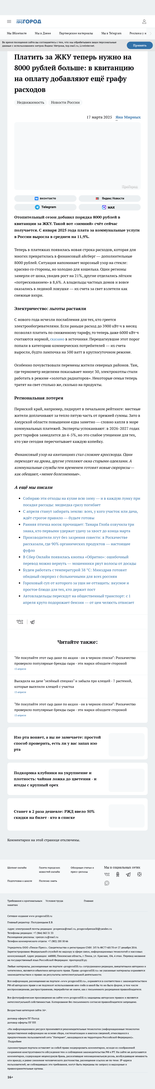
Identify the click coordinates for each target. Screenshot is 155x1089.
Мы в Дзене (43, 33)
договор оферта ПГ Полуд (23, 1018)
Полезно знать (48, 880)
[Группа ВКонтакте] (45, 198)
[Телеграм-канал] (45, 207)
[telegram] (33, 622)
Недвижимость (30, 102)
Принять (140, 45)
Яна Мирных (128, 117)
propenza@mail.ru (64, 928)
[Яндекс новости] (110, 198)
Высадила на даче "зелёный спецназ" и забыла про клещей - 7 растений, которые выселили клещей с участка (77, 687)
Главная (88, 900)
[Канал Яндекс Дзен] (139, 874)
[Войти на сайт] (144, 21)
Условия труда (54, 900)
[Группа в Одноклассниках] (117, 874)
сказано (57, 339)
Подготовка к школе (19, 880)
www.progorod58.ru (40, 916)
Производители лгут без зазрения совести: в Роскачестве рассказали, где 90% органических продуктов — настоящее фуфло (76, 544)
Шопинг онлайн (16, 867)
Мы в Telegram (111, 33)
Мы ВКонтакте (17, 33)
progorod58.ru (72, 966)
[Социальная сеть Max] (110, 207)
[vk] (20, 622)
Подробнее (14, 1041)
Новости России (65, 102)
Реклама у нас (139, 33)
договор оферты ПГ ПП (21, 1022)
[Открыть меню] (9, 21)
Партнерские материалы (76, 33)
